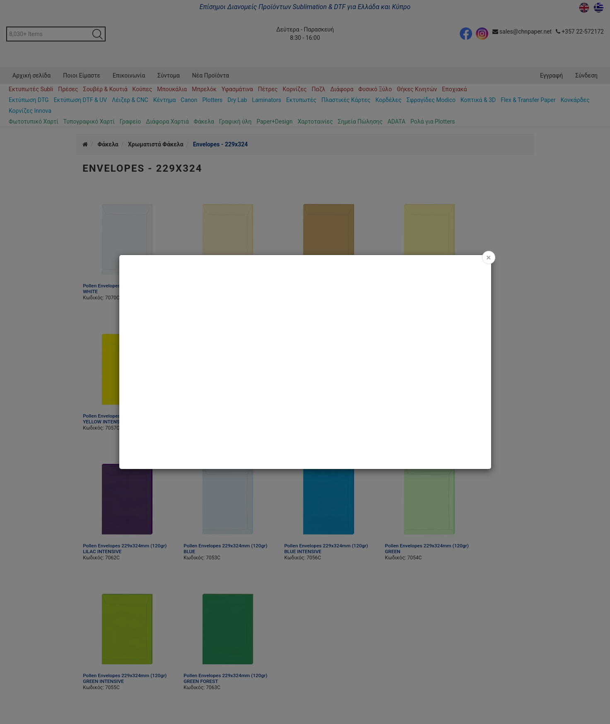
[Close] (488, 257)
